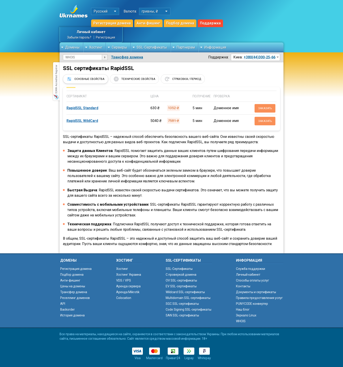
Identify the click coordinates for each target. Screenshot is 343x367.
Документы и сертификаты (256, 292)
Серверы (119, 47)
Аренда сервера (128, 286)
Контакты (243, 286)
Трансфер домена (127, 57)
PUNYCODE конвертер (252, 303)
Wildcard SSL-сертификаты (185, 292)
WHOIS (241, 321)
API (62, 303)
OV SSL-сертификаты (181, 280)
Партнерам (185, 47)
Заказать (265, 108)
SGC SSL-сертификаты (182, 303)
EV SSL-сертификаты (181, 286)
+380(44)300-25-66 (259, 57)
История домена (72, 315)
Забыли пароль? (79, 37)
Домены (72, 47)
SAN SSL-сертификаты (182, 315)
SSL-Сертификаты (152, 47)
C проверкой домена (181, 274)
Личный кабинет (91, 32)
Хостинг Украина (128, 274)
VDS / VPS (123, 280)
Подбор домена (180, 23)
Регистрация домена (112, 23)
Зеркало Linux (246, 315)
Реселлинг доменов (75, 298)
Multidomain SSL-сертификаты (188, 298)
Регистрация (105, 37)
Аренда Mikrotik (127, 292)
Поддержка (210, 23)
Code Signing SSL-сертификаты (188, 309)
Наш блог (243, 309)
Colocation (123, 298)
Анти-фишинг (148, 23)
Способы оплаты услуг (252, 280)
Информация (215, 47)
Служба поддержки (250, 269)
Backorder (67, 309)
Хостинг (95, 47)
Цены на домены (72, 286)
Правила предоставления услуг (259, 298)
